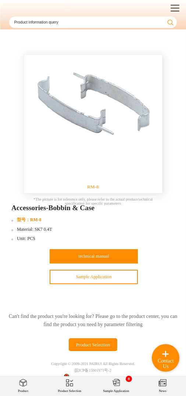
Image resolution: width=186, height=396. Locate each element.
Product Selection (93, 344)
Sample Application (93, 276)
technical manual (93, 256)
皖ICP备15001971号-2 (93, 370)
